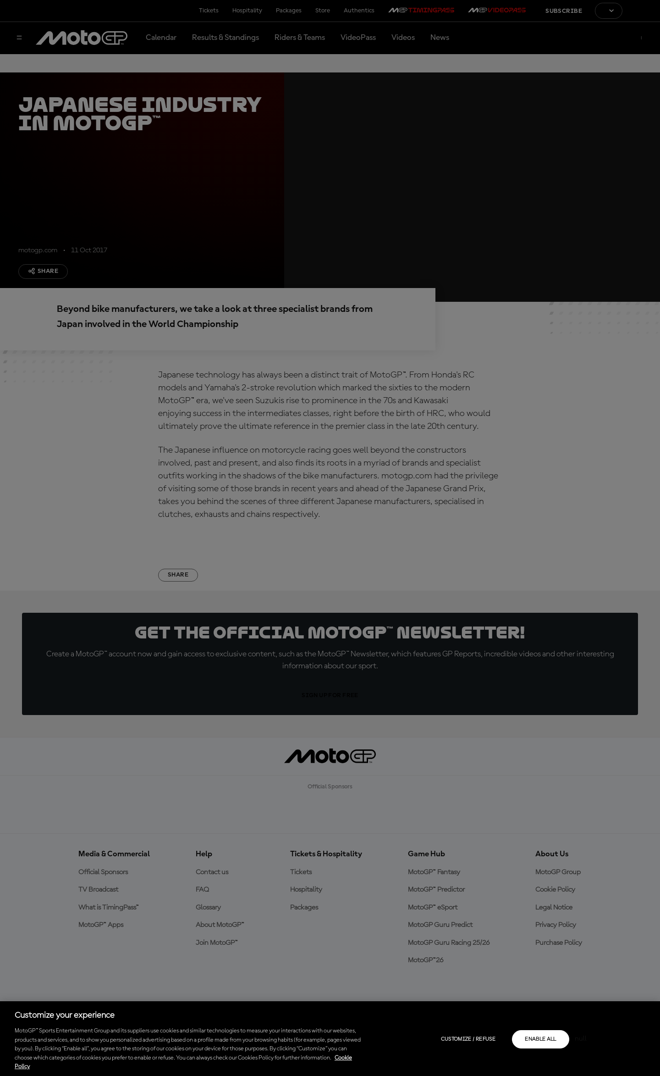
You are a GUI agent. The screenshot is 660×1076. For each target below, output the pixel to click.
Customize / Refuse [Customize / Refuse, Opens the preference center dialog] (468, 1039)
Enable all (540, 1039)
